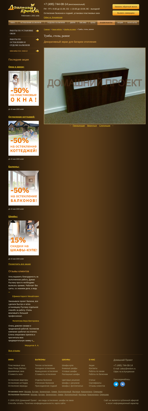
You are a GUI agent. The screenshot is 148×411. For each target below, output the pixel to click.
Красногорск (86, 392)
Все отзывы (14, 350)
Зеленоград (45, 392)
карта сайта (60, 403)
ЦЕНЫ (93, 23)
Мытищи (76, 392)
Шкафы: (13, 216)
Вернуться (92, 126)
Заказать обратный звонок (126, 7)
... (9, 291)
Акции (91, 365)
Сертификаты (95, 383)
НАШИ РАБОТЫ (106, 23)
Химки (54, 392)
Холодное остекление (45, 368)
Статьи (92, 380)
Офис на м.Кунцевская (124, 371)
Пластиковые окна (16, 365)
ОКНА (13, 23)
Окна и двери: (16, 67)
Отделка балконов (43, 380)
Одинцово (97, 392)
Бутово (35, 392)
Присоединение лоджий (46, 386)
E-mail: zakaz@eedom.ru (125, 368)
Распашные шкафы (71, 374)
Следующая (104, 126)
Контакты (93, 368)
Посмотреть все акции (19, 264)
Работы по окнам (96, 371)
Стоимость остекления (45, 374)
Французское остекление (46, 371)
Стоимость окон (15, 374)
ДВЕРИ (74, 23)
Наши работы (57, 29)
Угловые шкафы (69, 371)
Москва (27, 392)
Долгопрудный (64, 392)
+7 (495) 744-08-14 (56, 4)
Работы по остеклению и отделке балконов (20, 42)
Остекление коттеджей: (21, 117)
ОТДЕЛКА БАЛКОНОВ (58, 23)
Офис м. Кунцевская (53, 17)
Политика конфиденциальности (39, 403)
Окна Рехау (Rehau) (17, 368)
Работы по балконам (98, 374)
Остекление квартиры (18, 380)
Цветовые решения (71, 380)
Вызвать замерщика (125, 13)
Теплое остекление (44, 365)
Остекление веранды (17, 386)
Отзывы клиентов (97, 386)
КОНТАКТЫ (132, 23)
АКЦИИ (121, 23)
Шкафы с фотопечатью (72, 386)
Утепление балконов (44, 383)
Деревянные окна (16, 371)
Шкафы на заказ (70, 29)
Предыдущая (79, 126)
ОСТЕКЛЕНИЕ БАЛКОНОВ (32, 23)
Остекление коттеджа (18, 383)
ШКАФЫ (84, 23)
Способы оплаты (16, 403)
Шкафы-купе (67, 365)
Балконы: (13, 166)
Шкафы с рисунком (70, 383)
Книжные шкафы (69, 368)
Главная (47, 29)
